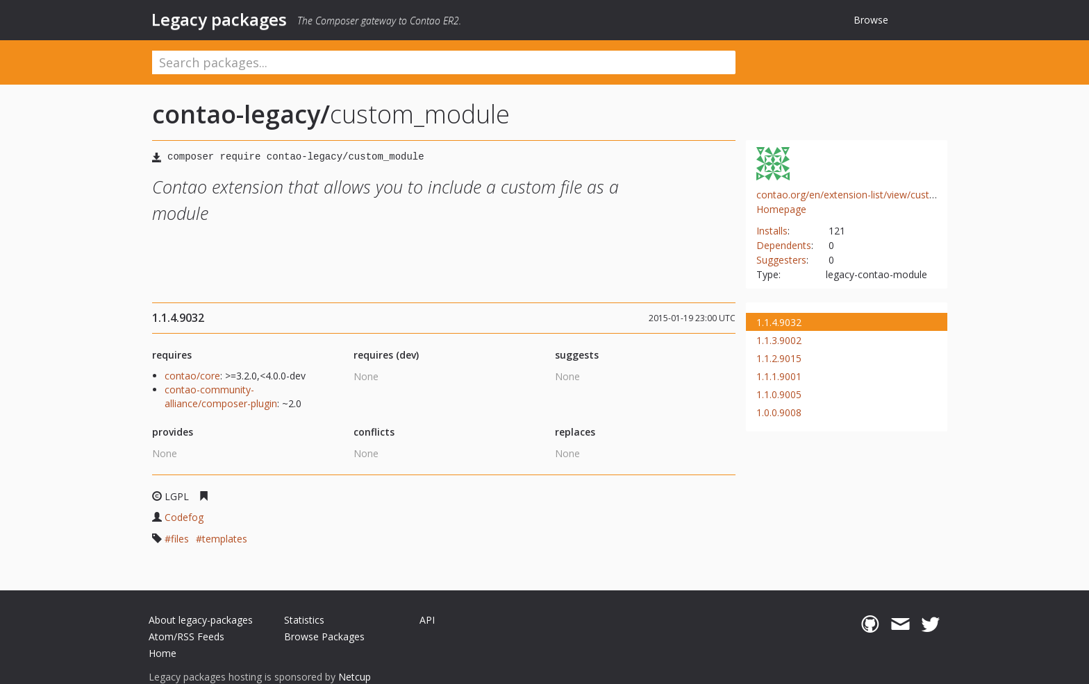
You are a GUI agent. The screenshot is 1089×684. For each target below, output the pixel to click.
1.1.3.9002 (778, 340)
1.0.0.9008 (778, 412)
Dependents (783, 245)
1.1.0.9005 (778, 394)
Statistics (304, 619)
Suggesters (781, 259)
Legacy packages (219, 19)
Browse (871, 19)
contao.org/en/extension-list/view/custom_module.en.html (887, 194)
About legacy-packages (201, 619)
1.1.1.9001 (778, 376)
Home (162, 653)
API (427, 619)
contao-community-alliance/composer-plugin (221, 396)
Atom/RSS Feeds (186, 636)
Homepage (781, 209)
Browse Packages (324, 636)
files (180, 538)
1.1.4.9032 (778, 322)
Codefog (184, 517)
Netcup (354, 676)
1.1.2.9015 (778, 358)
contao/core (192, 375)
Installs (772, 230)
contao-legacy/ (241, 114)
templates (224, 538)
